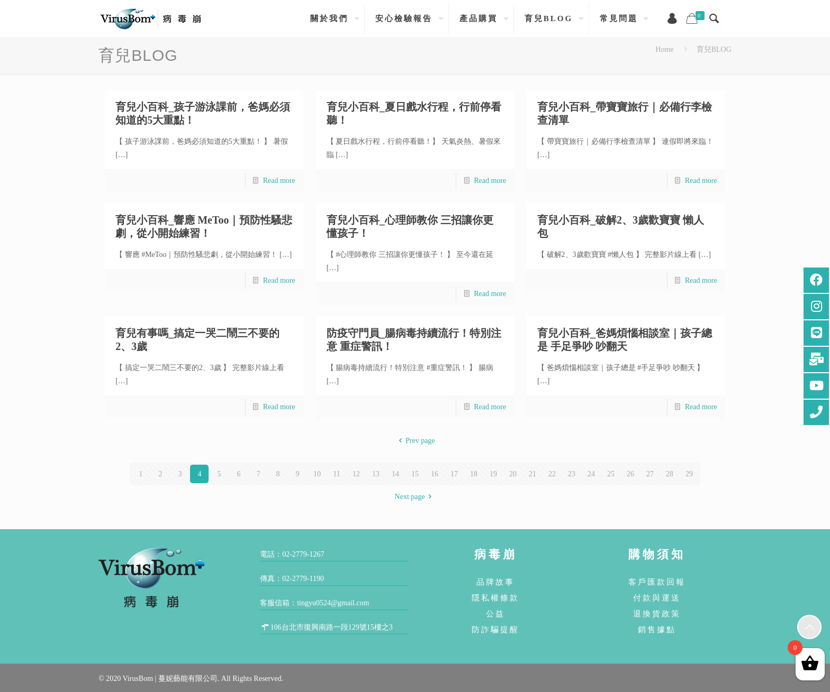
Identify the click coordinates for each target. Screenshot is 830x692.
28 (669, 474)
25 (611, 474)
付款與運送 (657, 597)
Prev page (415, 441)
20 (513, 474)
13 (376, 474)
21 (532, 474)
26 (630, 474)
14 (395, 474)
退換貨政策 (657, 613)
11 (336, 474)
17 (454, 474)
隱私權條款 (495, 597)
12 (356, 474)
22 (552, 474)
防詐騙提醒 (495, 629)
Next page (415, 497)
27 (650, 474)
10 (317, 474)
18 (473, 474)
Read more (279, 180)
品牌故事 (495, 581)
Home (664, 49)
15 (415, 474)
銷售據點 (657, 629)
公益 (495, 613)
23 (571, 474)
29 (689, 474)
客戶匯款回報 (656, 581)
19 (493, 474)
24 (591, 474)
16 (434, 474)
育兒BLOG (714, 49)
